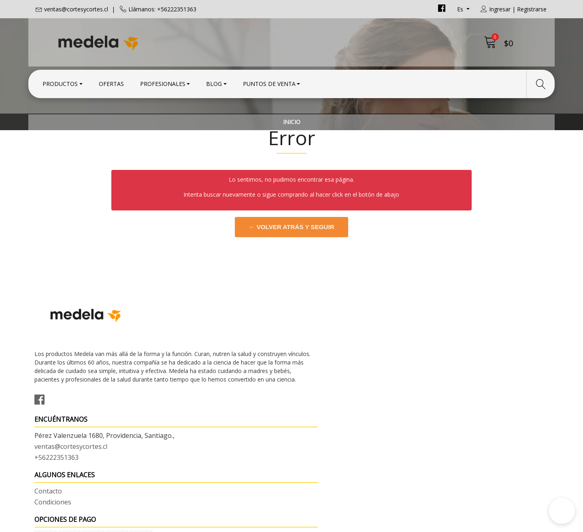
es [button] (461, 9)
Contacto (311, 359)
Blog (214, 82)
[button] (562, 511)
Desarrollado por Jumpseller (362, 524)
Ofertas (111, 82)
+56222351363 (188, 390)
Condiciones (316, 370)
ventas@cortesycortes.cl (76, 9)
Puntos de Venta (269, 82)
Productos (60, 82)
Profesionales (162, 82)
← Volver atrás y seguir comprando (291, 275)
